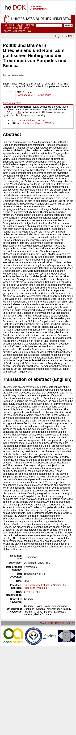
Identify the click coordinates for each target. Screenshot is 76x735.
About (43, 623)
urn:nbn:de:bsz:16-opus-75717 (34, 123)
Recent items (12, 27)
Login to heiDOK (64, 36)
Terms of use (44, 95)
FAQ (50, 623)
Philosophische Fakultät (37, 585)
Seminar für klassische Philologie (45, 586)
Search (20, 24)
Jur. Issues (19, 31)
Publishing (9, 24)
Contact (59, 623)
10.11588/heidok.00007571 (31, 120)
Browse (30, 24)
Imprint (69, 623)
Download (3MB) (25, 95)
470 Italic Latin (32, 592)
